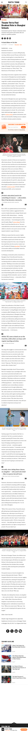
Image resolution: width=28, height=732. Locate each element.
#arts (21, 44)
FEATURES (4, 20)
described (17, 246)
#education (17, 44)
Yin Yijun (15, 42)
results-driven (9, 114)
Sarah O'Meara (6, 42)
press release (16, 222)
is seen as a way (11, 186)
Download (24, 729)
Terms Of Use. (22, 129)
